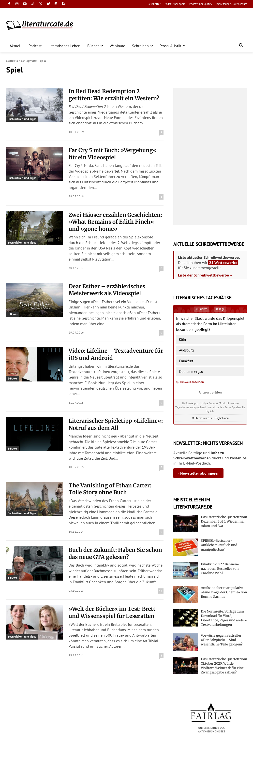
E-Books (12, 314)
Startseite (12, 60)
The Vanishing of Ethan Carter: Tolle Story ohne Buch (110, 489)
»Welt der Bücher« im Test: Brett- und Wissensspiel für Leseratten (113, 612)
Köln (182, 339)
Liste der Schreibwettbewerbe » (205, 275)
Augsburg (186, 350)
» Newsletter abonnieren (198, 473)
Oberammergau (191, 371)
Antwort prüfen (210, 392)
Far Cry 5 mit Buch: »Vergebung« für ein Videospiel (112, 154)
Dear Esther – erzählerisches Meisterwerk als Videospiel (107, 290)
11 (161, 591)
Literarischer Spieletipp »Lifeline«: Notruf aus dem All (116, 424)
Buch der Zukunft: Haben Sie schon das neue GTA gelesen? (115, 553)
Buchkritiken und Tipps (22, 119)
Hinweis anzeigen (190, 382)
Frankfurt (186, 361)
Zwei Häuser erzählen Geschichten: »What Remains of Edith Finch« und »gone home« (115, 221)
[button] (241, 46)
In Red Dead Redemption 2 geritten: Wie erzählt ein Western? (114, 95)
